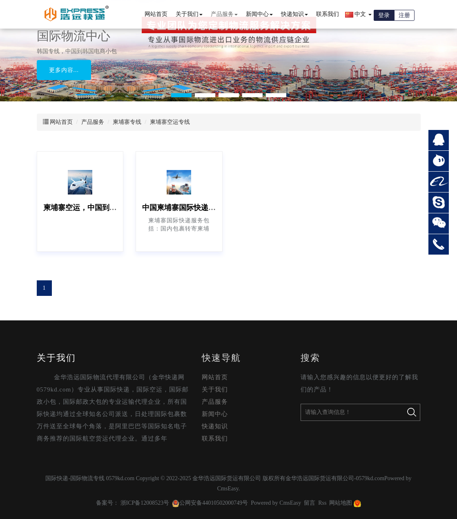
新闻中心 (259, 14)
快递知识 (294, 14)
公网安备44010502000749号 (210, 503)
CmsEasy (228, 488)
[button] (181, 95)
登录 (384, 15)
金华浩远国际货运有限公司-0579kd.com (334, 478)
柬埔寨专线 (127, 122)
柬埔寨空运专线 (170, 122)
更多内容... (64, 70)
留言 (309, 503)
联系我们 (327, 14)
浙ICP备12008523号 (144, 503)
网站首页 (156, 14)
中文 (358, 14)
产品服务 (224, 14)
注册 (404, 15)
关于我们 (189, 14)
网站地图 (340, 503)
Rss (322, 503)
